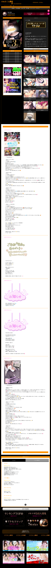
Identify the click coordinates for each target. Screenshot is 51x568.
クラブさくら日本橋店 (21, 535)
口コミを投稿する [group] (37, 460)
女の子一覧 (23, 8)
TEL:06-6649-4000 (17, 3)
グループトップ (6, 5)
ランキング (37, 8)
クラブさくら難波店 (33, 535)
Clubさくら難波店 (7, 2)
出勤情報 (13, 8)
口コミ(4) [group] (13, 460)
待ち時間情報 (18, 8)
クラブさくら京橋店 (45, 535)
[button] (9, 48)
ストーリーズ (32, 8)
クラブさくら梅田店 (8, 535)
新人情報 (27, 8)
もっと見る (25, 452)
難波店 (11, 5)
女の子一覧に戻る (25, 509)
